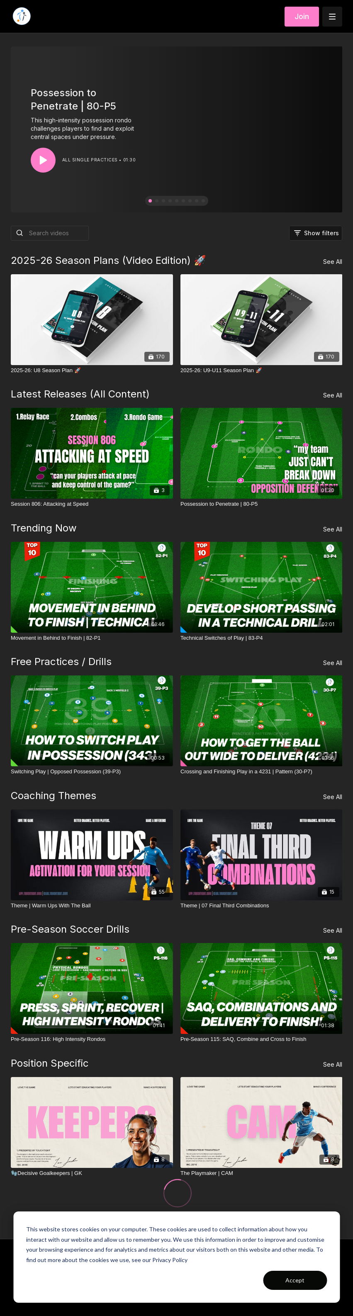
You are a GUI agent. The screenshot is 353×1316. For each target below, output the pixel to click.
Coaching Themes (53, 796)
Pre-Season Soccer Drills (70, 929)
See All (332, 261)
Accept (294, 1280)
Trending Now (44, 528)
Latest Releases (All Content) (80, 394)
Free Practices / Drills (61, 662)
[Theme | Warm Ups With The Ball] (92, 906)
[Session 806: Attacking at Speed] (92, 504)
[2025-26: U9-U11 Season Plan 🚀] (261, 370)
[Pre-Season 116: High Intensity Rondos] (92, 1039)
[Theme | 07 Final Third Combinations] (261, 906)
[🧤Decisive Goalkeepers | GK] (92, 1173)
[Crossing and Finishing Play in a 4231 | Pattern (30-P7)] (261, 772)
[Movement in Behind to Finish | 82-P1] (92, 638)
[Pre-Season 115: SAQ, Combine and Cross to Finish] (261, 1039)
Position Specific (50, 1063)
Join (302, 16)
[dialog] (176, 1257)
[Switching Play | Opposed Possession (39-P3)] (92, 772)
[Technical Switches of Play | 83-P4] (261, 638)
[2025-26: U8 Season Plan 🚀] (92, 370)
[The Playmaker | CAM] (261, 1173)
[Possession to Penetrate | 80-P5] (261, 504)
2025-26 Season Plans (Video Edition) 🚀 (108, 260)
